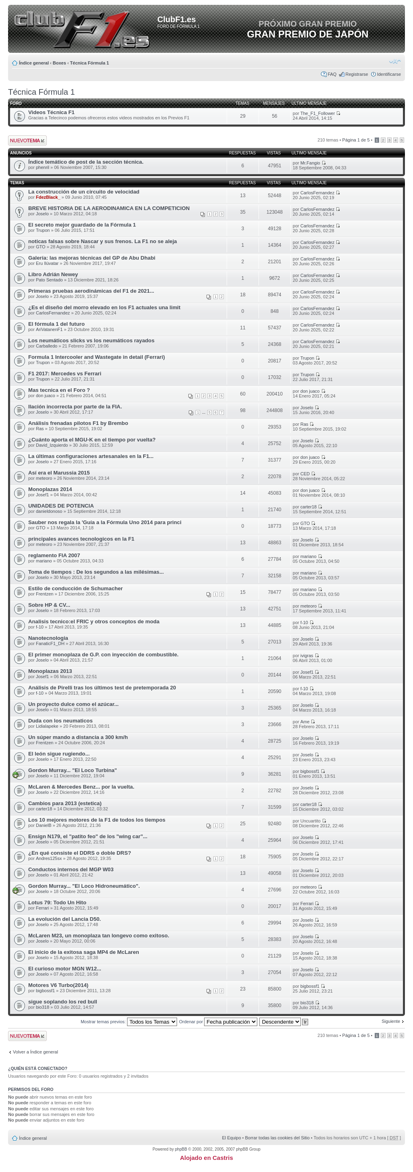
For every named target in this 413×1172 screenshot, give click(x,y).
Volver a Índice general (35, 1051)
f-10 (40, 627)
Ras (40, 428)
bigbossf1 (309, 771)
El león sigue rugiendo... (59, 754)
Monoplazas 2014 (50, 489)
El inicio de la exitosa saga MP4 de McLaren (83, 952)
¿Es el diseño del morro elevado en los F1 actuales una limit (104, 307)
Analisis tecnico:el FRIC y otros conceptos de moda (93, 621)
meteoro (44, 478)
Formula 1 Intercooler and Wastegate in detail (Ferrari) (96, 357)
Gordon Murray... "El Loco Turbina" (72, 770)
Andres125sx (49, 858)
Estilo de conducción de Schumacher (75, 588)
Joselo (42, 213)
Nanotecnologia (48, 638)
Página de (356, 139)
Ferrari (42, 908)
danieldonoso (49, 511)
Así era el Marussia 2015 (59, 473)
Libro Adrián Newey (53, 274)
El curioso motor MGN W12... (64, 969)
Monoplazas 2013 (50, 671)
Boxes (59, 62)
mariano (44, 560)
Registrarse (356, 74)
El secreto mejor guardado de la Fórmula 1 (82, 225)
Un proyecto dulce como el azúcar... (73, 704)
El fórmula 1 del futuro (56, 324)
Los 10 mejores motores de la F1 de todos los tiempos (96, 820)
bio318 (42, 1007)
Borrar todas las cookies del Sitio (277, 1137)
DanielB (44, 825)
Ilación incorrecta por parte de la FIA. (75, 407)
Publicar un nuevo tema (27, 140)
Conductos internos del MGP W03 (71, 869)
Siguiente (391, 1021)
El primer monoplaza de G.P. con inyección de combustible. (103, 655)
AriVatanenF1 (49, 329)
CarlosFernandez (317, 192)
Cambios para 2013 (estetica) (65, 803)
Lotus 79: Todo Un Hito (57, 902)
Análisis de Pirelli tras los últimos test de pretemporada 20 (102, 688)
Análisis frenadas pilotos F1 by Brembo (78, 423)
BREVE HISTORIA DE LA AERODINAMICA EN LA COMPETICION (109, 208)
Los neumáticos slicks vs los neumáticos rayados (91, 340)
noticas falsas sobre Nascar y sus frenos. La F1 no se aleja (102, 241)
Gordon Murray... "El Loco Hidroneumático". (84, 886)
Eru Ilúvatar (47, 263)
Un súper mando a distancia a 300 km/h (78, 737)
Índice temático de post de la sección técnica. (86, 162)
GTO (41, 246)
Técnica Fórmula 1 (89, 62)
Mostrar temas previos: (129, 1021)
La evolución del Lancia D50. (64, 919)
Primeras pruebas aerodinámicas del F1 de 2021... (91, 291)
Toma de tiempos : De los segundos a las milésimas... (96, 572)
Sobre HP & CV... (49, 605)
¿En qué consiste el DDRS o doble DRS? (79, 853)
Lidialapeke (47, 726)
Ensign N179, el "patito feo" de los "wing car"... (87, 836)
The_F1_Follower (317, 113)
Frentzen (44, 593)
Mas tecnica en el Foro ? (59, 390)
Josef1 (42, 494)
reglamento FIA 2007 (54, 555)
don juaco (45, 395)
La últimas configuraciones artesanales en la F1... (91, 456)
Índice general (34, 62)
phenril (42, 167)
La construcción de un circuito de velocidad (84, 192)
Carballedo (46, 345)
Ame (305, 721)
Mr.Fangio (310, 162)
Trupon (43, 230)
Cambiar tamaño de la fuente (395, 61)
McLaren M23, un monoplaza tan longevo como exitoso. (98, 936)
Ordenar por (218, 1021)
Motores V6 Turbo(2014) (58, 985)
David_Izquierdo (52, 445)
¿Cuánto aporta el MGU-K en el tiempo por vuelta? (92, 440)
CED (305, 473)
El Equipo (231, 1137)
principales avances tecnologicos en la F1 (81, 539)
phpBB (181, 1149)
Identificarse (389, 74)
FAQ (331, 74)
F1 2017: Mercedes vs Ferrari (64, 374)
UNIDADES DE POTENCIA (61, 506)
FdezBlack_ (48, 197)
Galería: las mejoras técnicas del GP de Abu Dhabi (91, 258)
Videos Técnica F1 (51, 112)
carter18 (308, 506)
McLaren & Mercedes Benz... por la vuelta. (81, 787)
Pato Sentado (49, 279)
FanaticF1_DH (50, 643)
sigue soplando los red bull (62, 1002)
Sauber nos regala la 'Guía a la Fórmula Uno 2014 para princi (104, 522)
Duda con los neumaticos (60, 721)
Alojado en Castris (206, 1157)
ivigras (306, 655)
